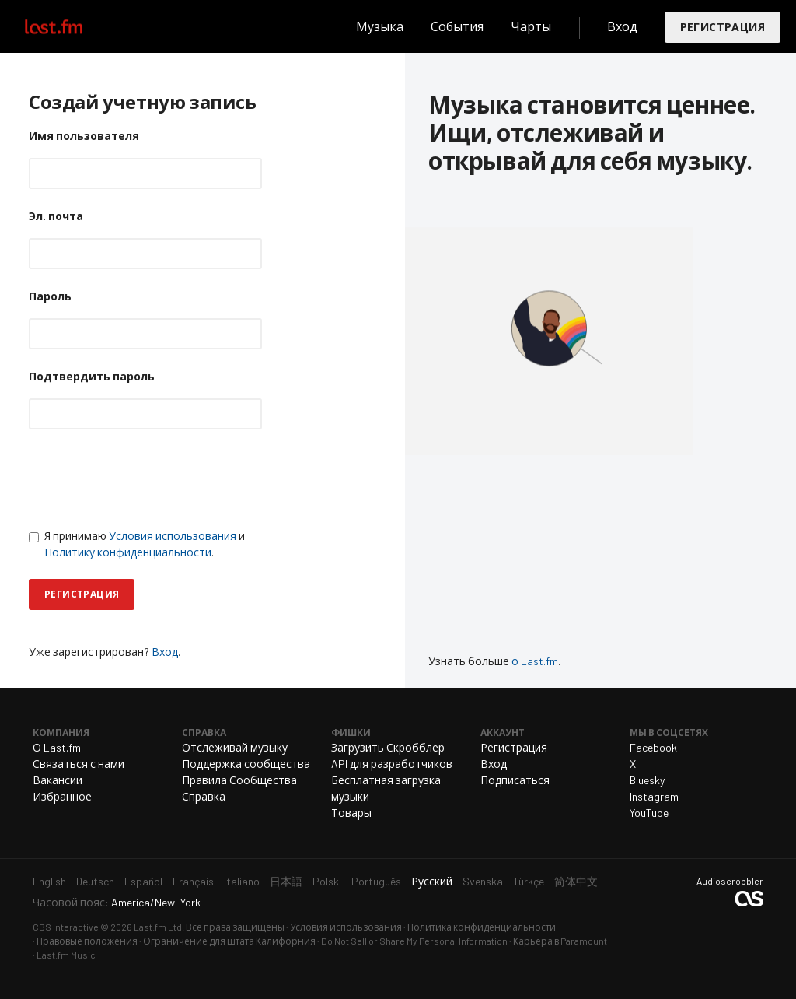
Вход (622, 26)
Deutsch (95, 881)
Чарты (531, 26)
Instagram (654, 796)
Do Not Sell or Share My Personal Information (414, 940)
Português (376, 881)
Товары (351, 812)
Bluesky (647, 780)
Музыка (379, 26)
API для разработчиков (391, 763)
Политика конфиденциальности (481, 926)
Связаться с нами (78, 763)
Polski (326, 881)
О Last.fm (57, 747)
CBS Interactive (66, 926)
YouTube (649, 812)
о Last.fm (534, 661)
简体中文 (576, 881)
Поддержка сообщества (246, 763)
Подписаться (515, 780)
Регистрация (722, 26)
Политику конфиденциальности (127, 552)
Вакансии (57, 780)
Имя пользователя (84, 135)
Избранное (62, 796)
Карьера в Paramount (560, 940)
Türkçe (528, 881)
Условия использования (172, 535)
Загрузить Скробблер (388, 747)
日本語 (286, 881)
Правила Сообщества (239, 780)
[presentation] (147, 478)
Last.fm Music (66, 954)
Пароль (50, 296)
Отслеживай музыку (235, 747)
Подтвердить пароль (92, 376)
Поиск (328, 26)
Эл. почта (56, 216)
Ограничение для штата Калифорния (229, 940)
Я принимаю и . (137, 544)
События (457, 26)
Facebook (653, 747)
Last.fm (71, 26)
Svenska (483, 881)
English (49, 881)
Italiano (242, 881)
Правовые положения (87, 940)
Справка (203, 796)
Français (193, 881)
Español (143, 881)
